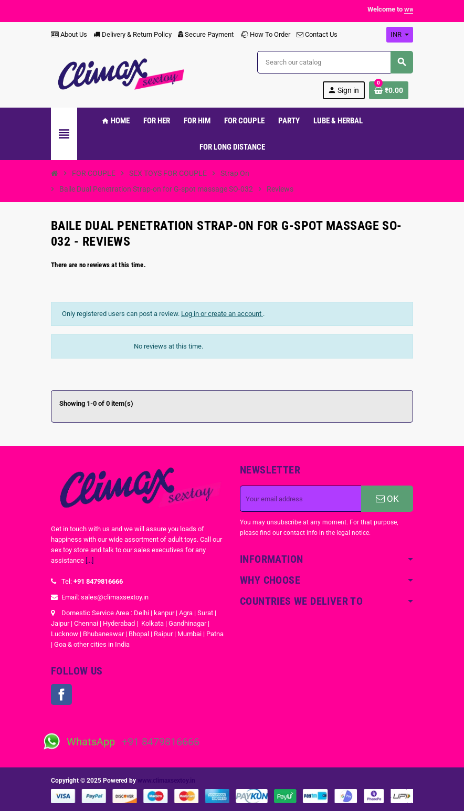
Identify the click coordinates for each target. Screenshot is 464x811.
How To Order (265, 34)
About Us (69, 34)
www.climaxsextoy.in (166, 780)
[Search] (335, 62)
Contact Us (317, 34)
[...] (89, 560)
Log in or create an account (222, 314)
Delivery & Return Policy (132, 34)
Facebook (61, 694)
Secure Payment (206, 34)
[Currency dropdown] (399, 35)
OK (387, 498)
